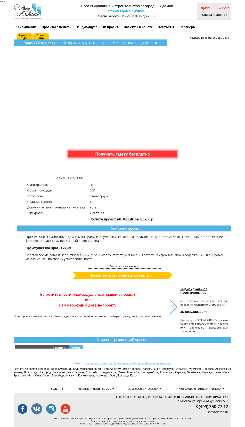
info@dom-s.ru (218, 412)
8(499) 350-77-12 (215, 8)
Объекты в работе (138, 27)
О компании (26, 27)
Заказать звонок (214, 15)
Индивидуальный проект (97, 27)
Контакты (166, 27)
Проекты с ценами (57, 27)
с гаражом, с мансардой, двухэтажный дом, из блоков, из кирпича (127, 363)
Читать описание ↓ (124, 266)
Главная (194, 37)
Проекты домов (210, 37)
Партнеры (187, 27)
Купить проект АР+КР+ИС (122, 219)
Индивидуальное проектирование (193, 290)
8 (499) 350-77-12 (211, 406)
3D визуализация (193, 312)
